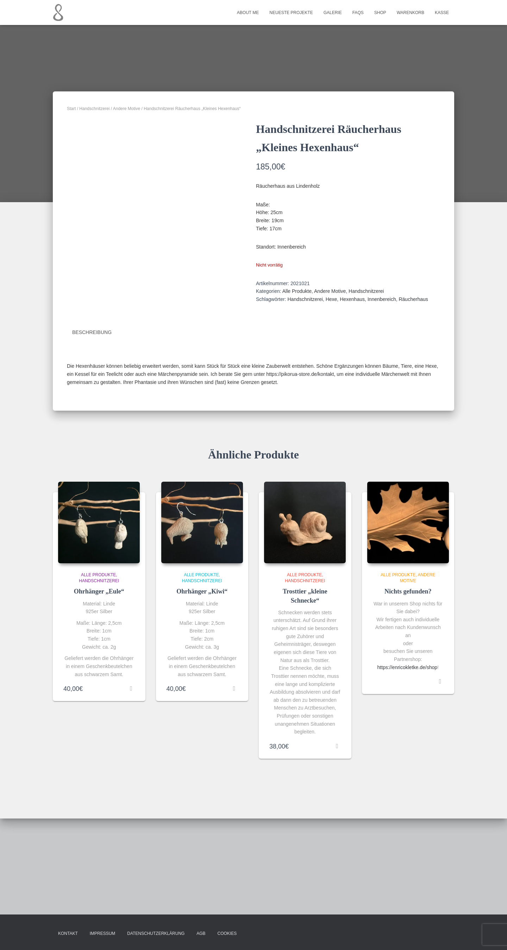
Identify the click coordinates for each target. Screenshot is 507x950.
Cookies (227, 933)
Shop (380, 12)
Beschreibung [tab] (92, 428)
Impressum (102, 933)
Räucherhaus (413, 299)
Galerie (333, 12)
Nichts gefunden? (408, 687)
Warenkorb (410, 12)
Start (71, 108)
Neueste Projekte (291, 12)
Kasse (442, 12)
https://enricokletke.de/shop (407, 763)
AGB (200, 933)
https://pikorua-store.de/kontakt (300, 470)
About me (248, 12)
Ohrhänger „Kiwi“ (201, 687)
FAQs (358, 12)
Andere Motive (126, 108)
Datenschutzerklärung (155, 933)
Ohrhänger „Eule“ (99, 687)
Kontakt (68, 933)
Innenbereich (382, 299)
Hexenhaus (352, 299)
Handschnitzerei (94, 108)
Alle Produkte (297, 291)
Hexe (331, 299)
